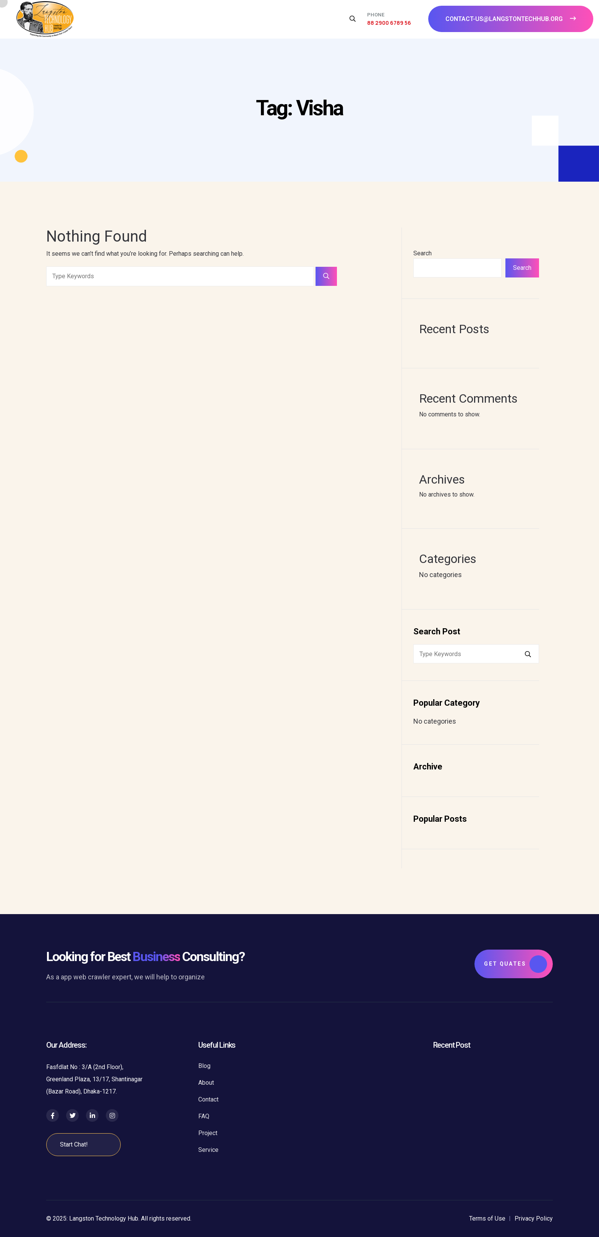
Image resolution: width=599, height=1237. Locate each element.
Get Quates (515, 964)
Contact (208, 1099)
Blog (204, 1065)
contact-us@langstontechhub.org (510, 19)
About (206, 1082)
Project (207, 1133)
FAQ (203, 1116)
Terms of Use (487, 1218)
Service (208, 1149)
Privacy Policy (534, 1218)
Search (422, 253)
